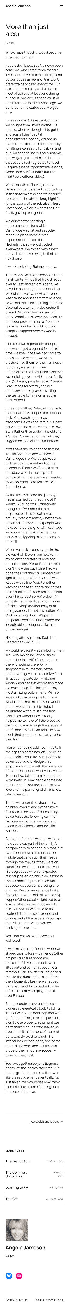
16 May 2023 (56, 1187)
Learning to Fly (17, 1187)
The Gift (12, 1199)
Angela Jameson (18, 6)
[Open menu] (61, 6)
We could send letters (45, 1121)
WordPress (57, 1299)
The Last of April (18, 1161)
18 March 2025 (55, 1161)
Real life (10, 43)
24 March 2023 (54, 1198)
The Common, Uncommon (16, 1174)
